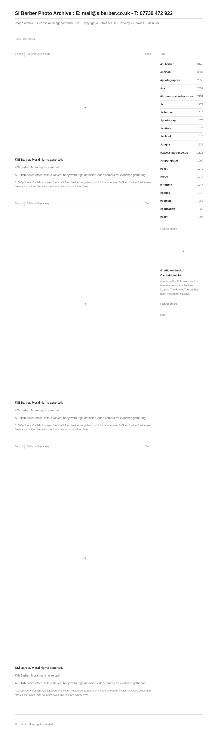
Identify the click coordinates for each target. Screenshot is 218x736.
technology (67, 186)
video (79, 186)
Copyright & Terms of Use (100, 23)
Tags (25, 39)
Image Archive (24, 23)
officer (124, 182)
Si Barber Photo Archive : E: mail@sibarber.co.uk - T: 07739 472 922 (94, 13)
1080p (20, 182)
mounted (113, 182)
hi (98, 182)
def (55, 182)
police (133, 182)
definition (65, 182)
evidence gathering (83, 182)
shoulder (31, 186)
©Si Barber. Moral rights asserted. (39, 159)
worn (87, 186)
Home (18, 39)
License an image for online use (58, 23)
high (103, 182)
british (37, 182)
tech (56, 186)
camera (47, 182)
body (29, 182)
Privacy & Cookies (132, 23)
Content (19, 53)
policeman (145, 182)
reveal (32, 39)
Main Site (153, 23)
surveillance (45, 186)
